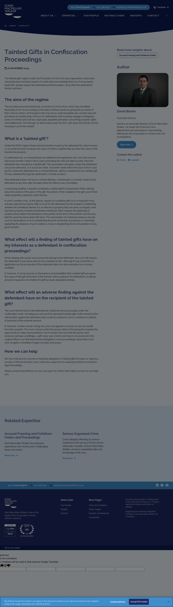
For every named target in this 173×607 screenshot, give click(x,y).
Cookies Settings (117, 602)
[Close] (168, 602)
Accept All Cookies (138, 602)
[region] (86, 602)
